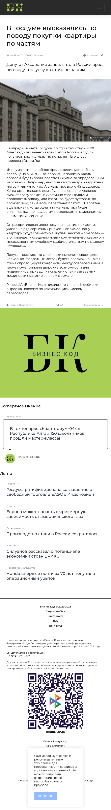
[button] (99, 7)
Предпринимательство (21, 567)
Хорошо (46, 795)
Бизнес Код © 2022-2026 (55, 606)
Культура (12, 416)
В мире (11, 505)
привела (13, 161)
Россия (38, 55)
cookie (63, 756)
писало (53, 285)
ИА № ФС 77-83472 (18, 655)
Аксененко (93, 304)
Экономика (13, 528)
